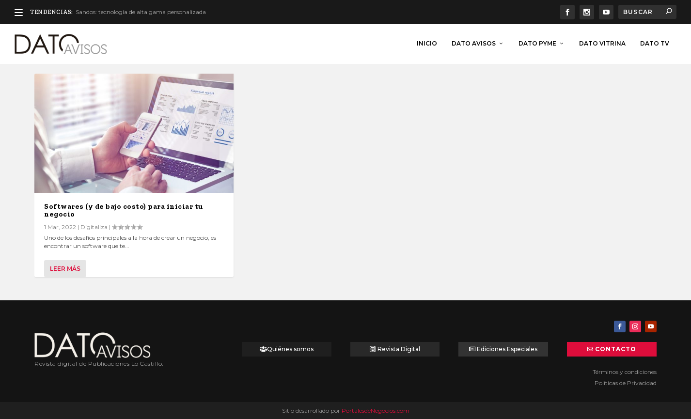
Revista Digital (398, 348)
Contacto (615, 348)
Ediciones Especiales (507, 348)
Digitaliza (94, 226)
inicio (427, 42)
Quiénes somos (290, 348)
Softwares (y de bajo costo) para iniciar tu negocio (123, 210)
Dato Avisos (474, 42)
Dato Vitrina (602, 42)
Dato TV (654, 42)
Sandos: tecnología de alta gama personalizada (141, 12)
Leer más (65, 267)
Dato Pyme (537, 42)
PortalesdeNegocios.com (375, 409)
